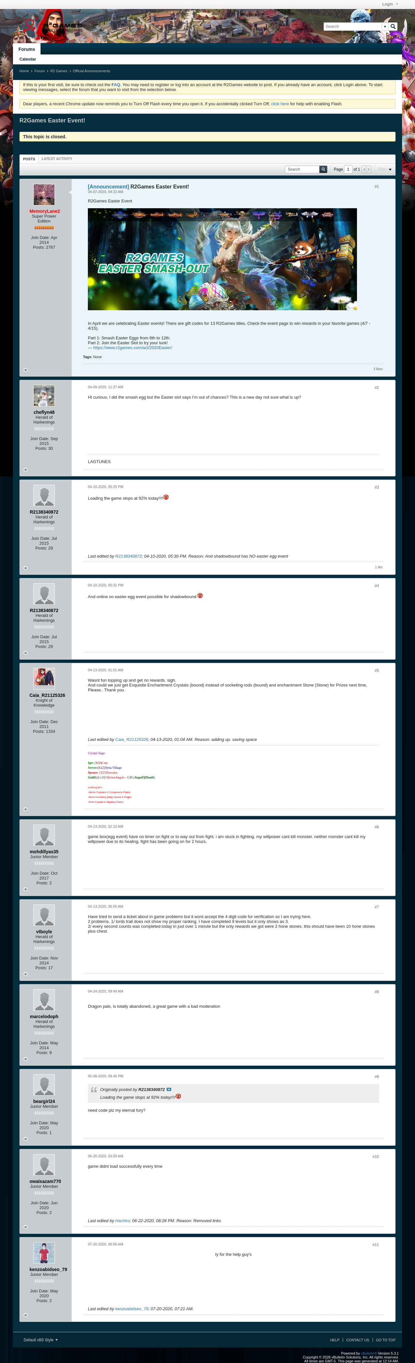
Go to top (386, 1340)
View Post (169, 1089)
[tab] (29, 158)
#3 (377, 487)
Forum (39, 71)
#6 (377, 827)
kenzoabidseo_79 (131, 1308)
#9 (377, 1076)
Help (334, 1340)
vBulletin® (369, 1353)
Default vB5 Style (41, 1340)
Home (24, 71)
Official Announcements (91, 71)
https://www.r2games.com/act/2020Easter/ (132, 347)
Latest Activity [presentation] (57, 159)
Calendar (27, 59)
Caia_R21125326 (131, 739)
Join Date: (40, 237)
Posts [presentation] (29, 159)
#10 (376, 1156)
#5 (377, 670)
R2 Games (58, 71)
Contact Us (357, 1340)
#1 (377, 186)
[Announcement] (108, 186)
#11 (376, 1245)
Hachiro (122, 1220)
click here (280, 103)
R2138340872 (128, 556)
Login (390, 4)
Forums (26, 49)
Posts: (39, 247)
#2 (377, 387)
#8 (377, 992)
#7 (377, 907)
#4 (377, 586)
